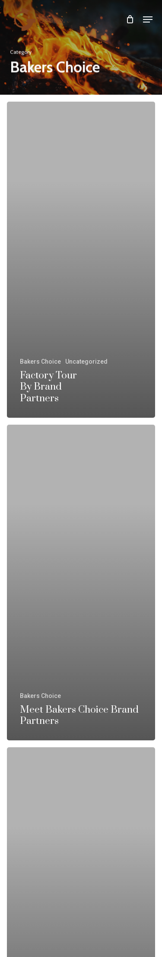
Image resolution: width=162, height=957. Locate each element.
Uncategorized (86, 361)
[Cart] (130, 19)
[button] (147, 19)
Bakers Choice (40, 361)
